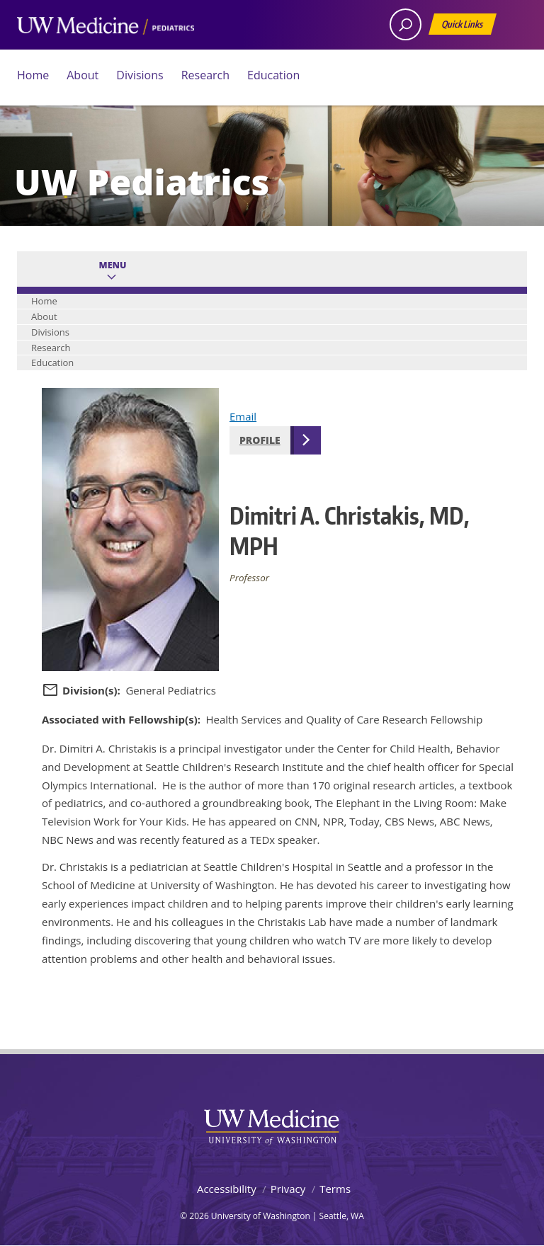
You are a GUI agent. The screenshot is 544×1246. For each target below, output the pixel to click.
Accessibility (226, 1189)
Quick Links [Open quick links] (463, 26)
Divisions (139, 75)
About (82, 75)
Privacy (288, 1189)
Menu (113, 265)
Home (33, 75)
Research (205, 75)
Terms (335, 1189)
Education (273, 75)
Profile (259, 440)
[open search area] (405, 24)
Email (243, 416)
